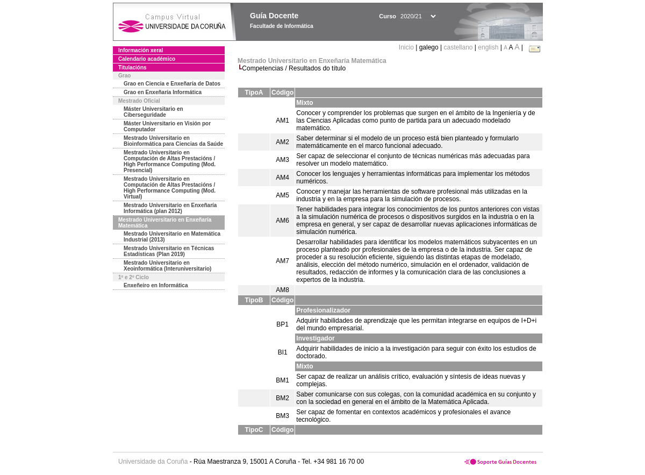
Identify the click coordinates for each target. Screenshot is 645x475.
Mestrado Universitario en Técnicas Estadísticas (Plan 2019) (169, 251)
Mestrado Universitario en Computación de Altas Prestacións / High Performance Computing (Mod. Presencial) (170, 161)
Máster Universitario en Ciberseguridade (153, 112)
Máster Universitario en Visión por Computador (167, 126)
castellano (457, 47)
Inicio (407, 47)
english (488, 47)
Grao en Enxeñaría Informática (163, 92)
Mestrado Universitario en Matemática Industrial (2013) (172, 237)
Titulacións (132, 67)
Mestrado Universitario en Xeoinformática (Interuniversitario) (167, 266)
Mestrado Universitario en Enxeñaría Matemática (164, 223)
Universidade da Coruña (153, 461)
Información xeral (140, 50)
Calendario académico (146, 59)
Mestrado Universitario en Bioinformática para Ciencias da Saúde (173, 141)
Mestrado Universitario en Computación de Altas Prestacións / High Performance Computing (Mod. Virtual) (170, 188)
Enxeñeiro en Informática (156, 285)
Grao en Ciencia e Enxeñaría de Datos (172, 84)
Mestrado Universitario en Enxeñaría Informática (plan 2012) (170, 208)
